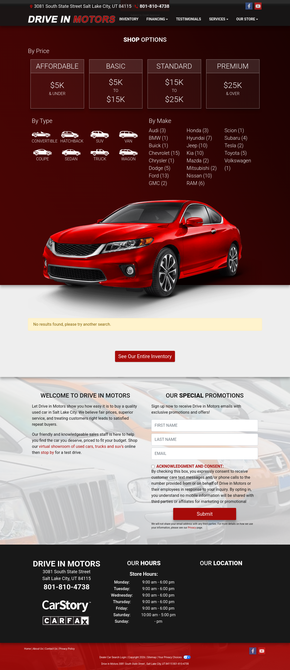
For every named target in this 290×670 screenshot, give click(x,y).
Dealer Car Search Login (112, 657)
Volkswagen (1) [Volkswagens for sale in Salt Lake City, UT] (238, 164)
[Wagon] (128, 155)
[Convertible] (44, 137)
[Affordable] (57, 84)
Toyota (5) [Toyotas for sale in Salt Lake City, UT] (236, 153)
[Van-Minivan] (128, 137)
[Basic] (116, 84)
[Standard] (174, 84)
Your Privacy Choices (174, 657)
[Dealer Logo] (71, 19)
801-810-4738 (154, 6)
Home (27, 648)
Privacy (192, 527)
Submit (205, 514)
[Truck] (99, 155)
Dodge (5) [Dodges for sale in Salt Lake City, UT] (159, 168)
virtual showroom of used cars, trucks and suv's (81, 446)
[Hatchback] (72, 137)
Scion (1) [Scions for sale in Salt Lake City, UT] (234, 130)
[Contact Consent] (153, 466)
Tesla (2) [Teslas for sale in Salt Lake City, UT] (234, 145)
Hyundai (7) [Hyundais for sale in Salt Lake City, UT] (199, 138)
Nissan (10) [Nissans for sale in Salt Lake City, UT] (199, 176)
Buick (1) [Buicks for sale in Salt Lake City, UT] (158, 145)
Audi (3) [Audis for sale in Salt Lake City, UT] (157, 130)
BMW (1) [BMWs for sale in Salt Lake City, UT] (158, 138)
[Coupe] (42, 155)
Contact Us (51, 648)
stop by (47, 452)
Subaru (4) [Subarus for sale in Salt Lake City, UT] (236, 138)
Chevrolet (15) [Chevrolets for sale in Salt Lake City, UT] (164, 153)
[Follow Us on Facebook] (248, 6)
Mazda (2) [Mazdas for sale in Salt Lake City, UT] (198, 161)
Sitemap (151, 657)
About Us (38, 648)
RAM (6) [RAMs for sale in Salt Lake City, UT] (195, 183)
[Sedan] (71, 155)
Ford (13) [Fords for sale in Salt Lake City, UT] (159, 176)
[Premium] (233, 84)
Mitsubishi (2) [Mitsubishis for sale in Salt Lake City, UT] (201, 168)
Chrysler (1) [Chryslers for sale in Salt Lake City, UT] (161, 161)
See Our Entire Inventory (145, 356)
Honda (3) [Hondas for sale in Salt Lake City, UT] (197, 130)
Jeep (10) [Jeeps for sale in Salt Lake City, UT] (197, 145)
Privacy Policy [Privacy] (67, 648)
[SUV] (99, 137)
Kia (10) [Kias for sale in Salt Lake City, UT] (195, 153)
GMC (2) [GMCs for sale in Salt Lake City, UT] (158, 183)
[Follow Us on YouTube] (258, 6)
